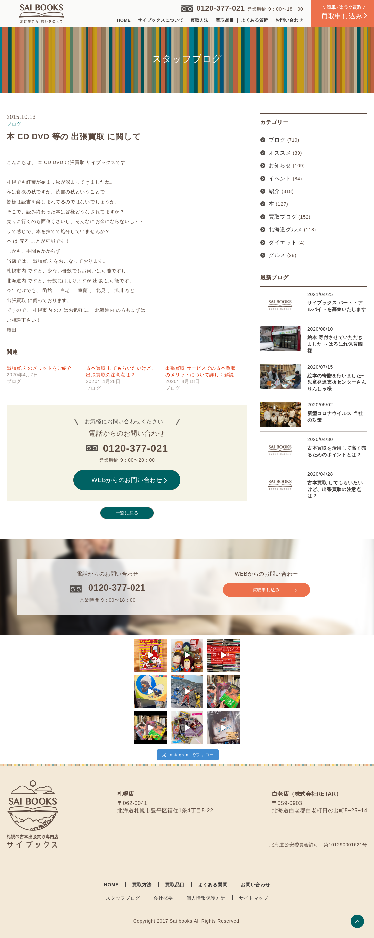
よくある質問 (254, 20)
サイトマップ (253, 898)
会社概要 (163, 898)
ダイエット (283, 242)
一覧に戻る (127, 512)
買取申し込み (275, 590)
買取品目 (225, 20)
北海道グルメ (285, 229)
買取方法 (199, 20)
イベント (280, 178)
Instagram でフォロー (188, 754)
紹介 (274, 191)
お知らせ (280, 165)
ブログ (277, 140)
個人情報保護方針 (206, 898)
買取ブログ (283, 217)
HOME (124, 20)
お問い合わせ (289, 20)
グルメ (277, 255)
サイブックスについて (160, 20)
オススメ (280, 153)
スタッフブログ (123, 898)
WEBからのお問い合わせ (129, 480)
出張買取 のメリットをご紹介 (39, 368)
